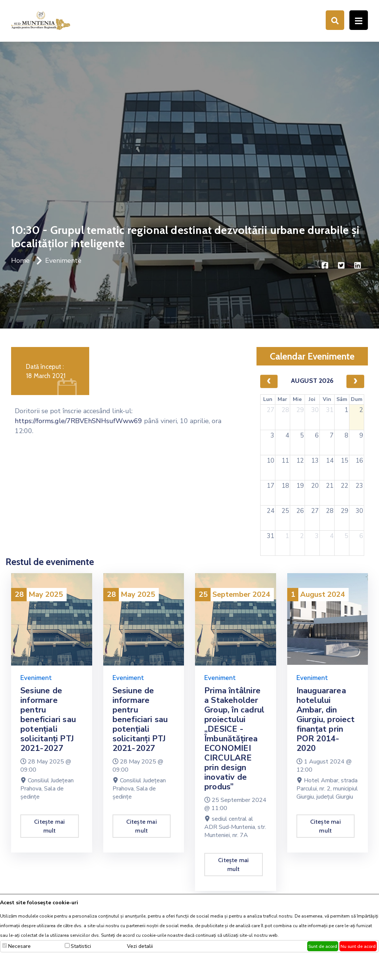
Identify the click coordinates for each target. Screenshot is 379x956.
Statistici (81, 946)
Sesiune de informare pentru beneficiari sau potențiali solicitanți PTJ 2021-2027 (48, 719)
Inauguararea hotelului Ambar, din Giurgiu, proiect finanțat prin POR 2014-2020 (325, 719)
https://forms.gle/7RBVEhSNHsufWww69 (78, 420)
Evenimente (63, 260)
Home (20, 260)
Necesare (19, 946)
